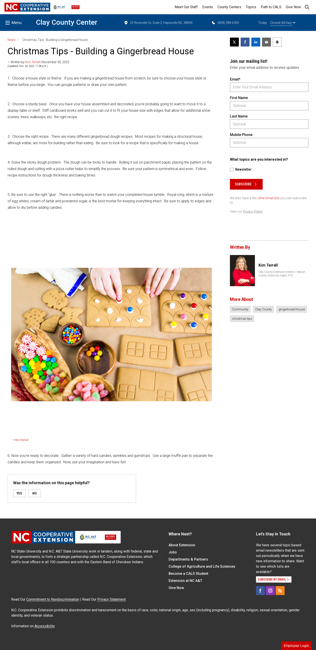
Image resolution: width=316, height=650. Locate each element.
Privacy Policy (253, 211)
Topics (251, 7)
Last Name (239, 116)
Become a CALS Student (188, 573)
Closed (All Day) (282, 22)
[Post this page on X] (234, 42)
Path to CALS (271, 7)
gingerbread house (292, 309)
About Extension (182, 545)
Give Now (293, 7)
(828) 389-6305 (225, 22)
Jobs (173, 552)
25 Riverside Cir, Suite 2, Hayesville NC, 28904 (158, 22)
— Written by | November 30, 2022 (38, 62)
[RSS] (280, 590)
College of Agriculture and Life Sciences (202, 566)
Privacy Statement (111, 599)
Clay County (263, 309)
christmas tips (242, 318)
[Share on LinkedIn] (255, 42)
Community (240, 309)
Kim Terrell (32, 62)
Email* (235, 79)
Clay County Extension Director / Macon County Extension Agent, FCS (281, 273)
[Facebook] (260, 590)
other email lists (269, 198)
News (12, 40)
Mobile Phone (241, 135)
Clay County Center (66, 22)
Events (207, 7)
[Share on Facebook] (245, 42)
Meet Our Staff (186, 7)
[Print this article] (277, 42)
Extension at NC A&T (185, 581)
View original (21, 439)
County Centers (229, 7)
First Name (239, 98)
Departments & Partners (188, 559)
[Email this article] (266, 42)
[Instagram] (270, 590)
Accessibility (45, 626)
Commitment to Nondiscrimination (52, 599)
